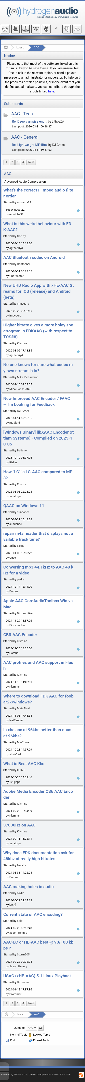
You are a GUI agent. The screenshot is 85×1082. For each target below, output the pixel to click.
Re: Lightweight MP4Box (29, 145)
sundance (23, 512)
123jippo (15, 782)
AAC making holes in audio (28, 886)
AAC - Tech (22, 113)
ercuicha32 (24, 202)
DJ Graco (58, 145)
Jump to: (19, 1027)
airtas (20, 545)
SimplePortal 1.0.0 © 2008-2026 (54, 1074)
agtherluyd (16, 248)
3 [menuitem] (18, 162)
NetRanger (16, 720)
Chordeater (16, 276)
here (51, 91)
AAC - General (24, 137)
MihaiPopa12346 (20, 389)
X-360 (20, 770)
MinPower (23, 742)
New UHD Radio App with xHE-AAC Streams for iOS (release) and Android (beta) (38, 291)
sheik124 (15, 754)
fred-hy (21, 236)
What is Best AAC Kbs (23, 763)
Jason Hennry (18, 932)
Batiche (21, 450)
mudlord (14, 422)
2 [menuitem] (12, 162)
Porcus (21, 484)
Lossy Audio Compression (20, 47)
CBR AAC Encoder (20, 634)
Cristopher (23, 264)
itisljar (13, 462)
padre (20, 579)
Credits (32, 1074)
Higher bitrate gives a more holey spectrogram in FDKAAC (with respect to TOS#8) (38, 330)
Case (12, 557)
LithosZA (58, 121)
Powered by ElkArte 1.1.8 (14, 1074)
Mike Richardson (27, 377)
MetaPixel (23, 708)
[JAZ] (12, 905)
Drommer (23, 982)
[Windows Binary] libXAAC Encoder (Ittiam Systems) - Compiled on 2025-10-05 (38, 438)
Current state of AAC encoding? (32, 914)
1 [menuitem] (6, 162)
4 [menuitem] (23, 162)
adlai (20, 920)
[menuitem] (31, 162)
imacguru (23, 303)
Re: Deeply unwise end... (29, 121)
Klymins (22, 343)
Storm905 (23, 954)
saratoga (15, 496)
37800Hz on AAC (19, 825)
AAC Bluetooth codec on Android (34, 257)
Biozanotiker (25, 613)
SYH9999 (23, 410)
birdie (20, 893)
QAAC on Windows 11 (23, 505)
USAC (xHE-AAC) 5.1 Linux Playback (37, 975)
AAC (36, 47)
